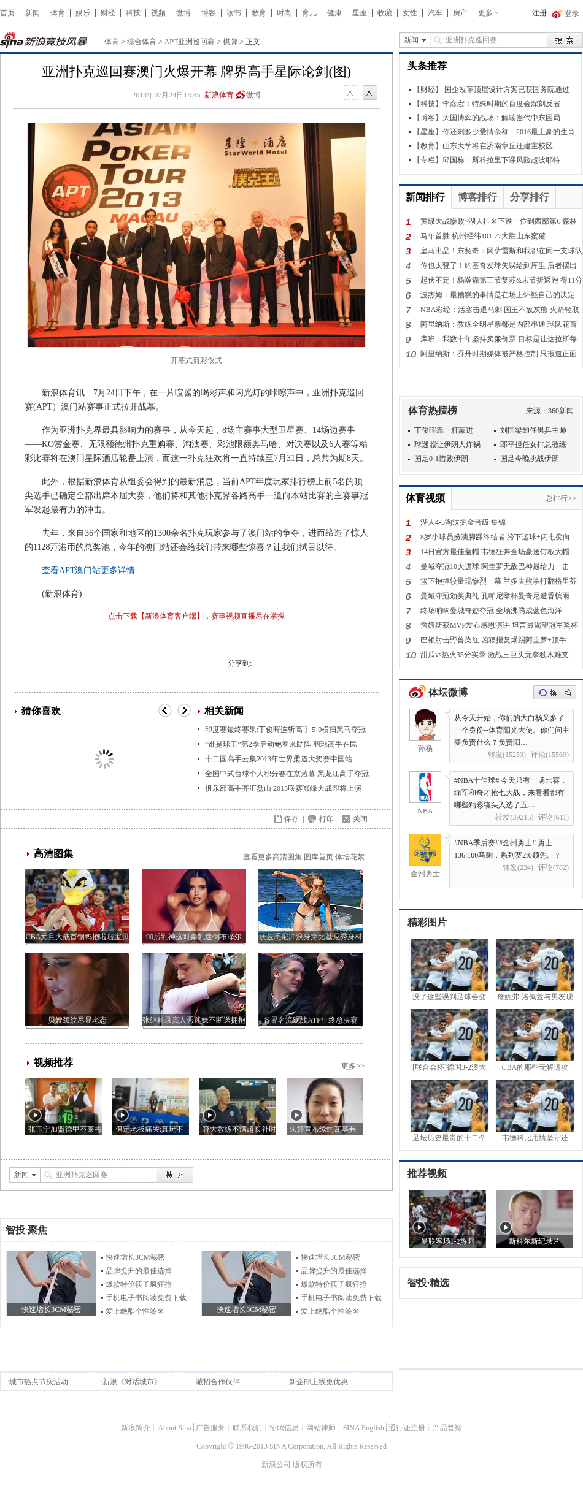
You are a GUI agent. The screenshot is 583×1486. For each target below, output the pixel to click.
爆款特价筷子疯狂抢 (139, 1284)
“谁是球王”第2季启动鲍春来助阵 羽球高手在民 (281, 744)
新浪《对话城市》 (131, 1381)
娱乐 (82, 13)
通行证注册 (406, 1427)
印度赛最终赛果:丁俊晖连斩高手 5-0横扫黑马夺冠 (285, 729)
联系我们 (247, 1427)
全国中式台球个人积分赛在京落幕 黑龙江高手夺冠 (287, 773)
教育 (259, 13)
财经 (108, 13)
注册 (539, 13)
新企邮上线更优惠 (318, 1381)
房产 (460, 13)
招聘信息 (284, 1427)
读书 (233, 13)
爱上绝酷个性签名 (135, 1311)
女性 (410, 13)
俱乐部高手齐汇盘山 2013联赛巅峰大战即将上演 (283, 788)
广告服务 (210, 1427)
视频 (158, 13)
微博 (183, 13)
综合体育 (141, 41)
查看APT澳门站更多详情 (88, 570)
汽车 (435, 13)
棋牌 (230, 41)
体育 (57, 13)
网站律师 (321, 1427)
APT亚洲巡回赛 (189, 41)
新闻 (32, 13)
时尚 (284, 13)
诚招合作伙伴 (218, 1381)
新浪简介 (135, 1427)
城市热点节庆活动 (38, 1381)
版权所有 (307, 1464)
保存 (291, 819)
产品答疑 (447, 1427)
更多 (485, 13)
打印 (326, 819)
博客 (208, 13)
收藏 (384, 13)
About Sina (174, 1427)
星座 (359, 13)
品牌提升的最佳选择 (139, 1271)
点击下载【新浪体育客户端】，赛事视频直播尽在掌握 (196, 616)
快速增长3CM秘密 (135, 1257)
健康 (334, 13)
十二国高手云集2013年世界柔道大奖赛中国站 (278, 759)
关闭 (360, 819)
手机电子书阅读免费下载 (146, 1298)
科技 (133, 13)
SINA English (363, 1427)
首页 (7, 13)
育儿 (309, 13)
